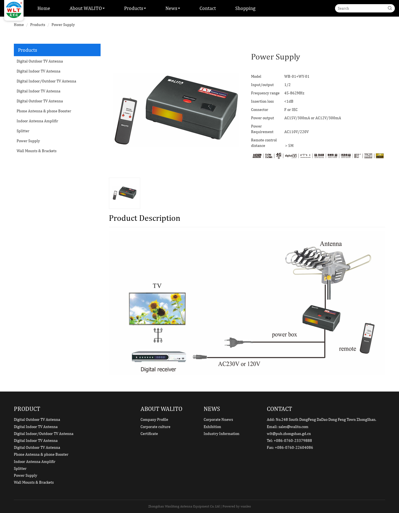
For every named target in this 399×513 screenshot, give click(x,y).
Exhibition (212, 426)
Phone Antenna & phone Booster (44, 111)
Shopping (245, 8)
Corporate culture (155, 426)
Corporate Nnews (218, 419)
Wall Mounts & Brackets (37, 151)
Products (37, 24)
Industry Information (221, 433)
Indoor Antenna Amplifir (37, 121)
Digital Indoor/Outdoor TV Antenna (46, 81)
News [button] (172, 8)
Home (43, 8)
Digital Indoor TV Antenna (38, 71)
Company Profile (154, 419)
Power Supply (63, 24)
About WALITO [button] (87, 8)
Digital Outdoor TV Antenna (40, 61)
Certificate (149, 433)
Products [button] (135, 8)
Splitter (23, 131)
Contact (208, 8)
